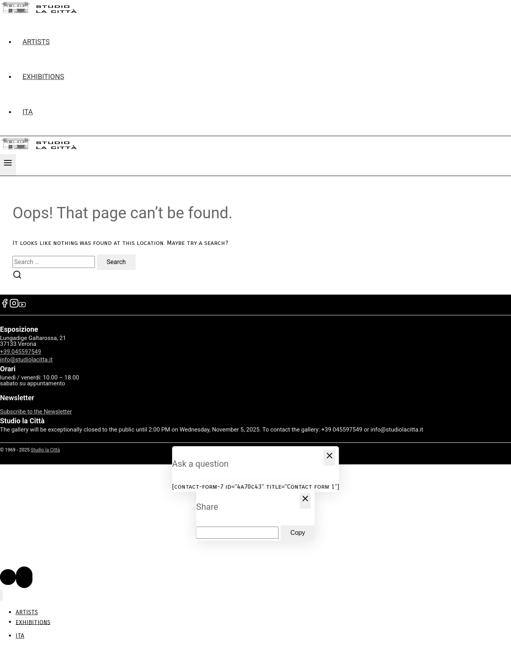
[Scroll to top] (8, 577)
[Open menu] (8, 165)
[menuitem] (263, 111)
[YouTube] (22, 305)
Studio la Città (45, 450)
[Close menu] (1, 595)
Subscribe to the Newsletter (36, 411)
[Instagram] (14, 305)
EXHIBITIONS (43, 76)
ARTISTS (36, 42)
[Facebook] (4, 305)
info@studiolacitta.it (26, 359)
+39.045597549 (20, 351)
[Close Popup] (329, 458)
